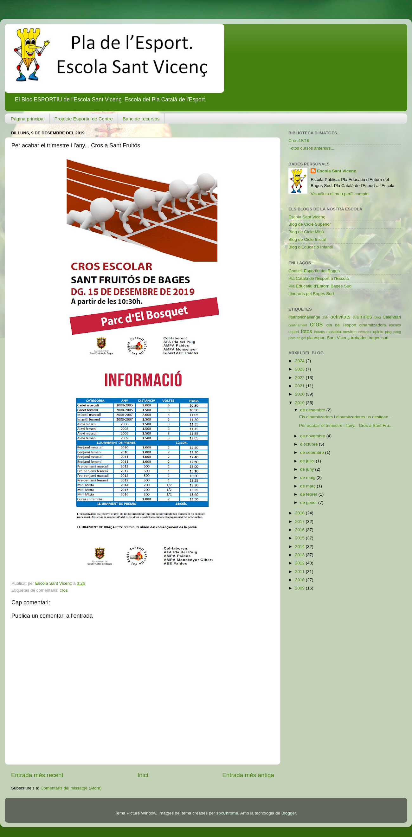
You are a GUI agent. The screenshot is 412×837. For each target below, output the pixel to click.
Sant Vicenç (338, 337)
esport (293, 332)
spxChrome (227, 813)
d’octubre (309, 444)
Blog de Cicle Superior (309, 224)
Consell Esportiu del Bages (314, 270)
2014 (300, 546)
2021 (300, 385)
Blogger (288, 813)
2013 (300, 554)
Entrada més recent (37, 775)
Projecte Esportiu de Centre (84, 118)
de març (308, 486)
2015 (300, 538)
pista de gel (297, 338)
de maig (308, 477)
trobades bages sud (370, 337)
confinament (297, 325)
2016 (300, 529)
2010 (300, 579)
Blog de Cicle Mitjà (306, 231)
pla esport (316, 337)
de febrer (309, 494)
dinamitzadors (372, 325)
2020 (300, 394)
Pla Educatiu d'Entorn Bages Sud (319, 286)
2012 (300, 563)
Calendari (392, 317)
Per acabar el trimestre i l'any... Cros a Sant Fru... (346, 425)
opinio (378, 332)
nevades (364, 332)
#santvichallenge (304, 317)
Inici (143, 775)
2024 (300, 360)
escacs (395, 325)
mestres (350, 332)
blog (377, 317)
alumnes (362, 316)
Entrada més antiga (248, 775)
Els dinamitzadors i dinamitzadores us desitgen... (345, 417)
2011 (300, 571)
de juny (307, 469)
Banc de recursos (141, 118)
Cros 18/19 (298, 140)
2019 (300, 402)
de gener (309, 502)
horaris (319, 332)
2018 (300, 513)
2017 (300, 521)
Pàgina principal (28, 118)
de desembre (313, 410)
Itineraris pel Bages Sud (311, 293)
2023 (300, 369)
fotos (306, 331)
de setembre (312, 452)
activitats (341, 316)
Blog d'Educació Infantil (310, 247)
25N (325, 317)
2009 (300, 588)
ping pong (393, 332)
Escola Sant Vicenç (336, 171)
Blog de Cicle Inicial (307, 239)
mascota (333, 332)
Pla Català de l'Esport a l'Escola (318, 278)
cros (64, 590)
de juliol (308, 461)
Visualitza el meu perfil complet (340, 193)
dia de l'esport (341, 325)
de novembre (313, 436)
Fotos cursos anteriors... (311, 148)
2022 (300, 377)
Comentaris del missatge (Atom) (71, 788)
